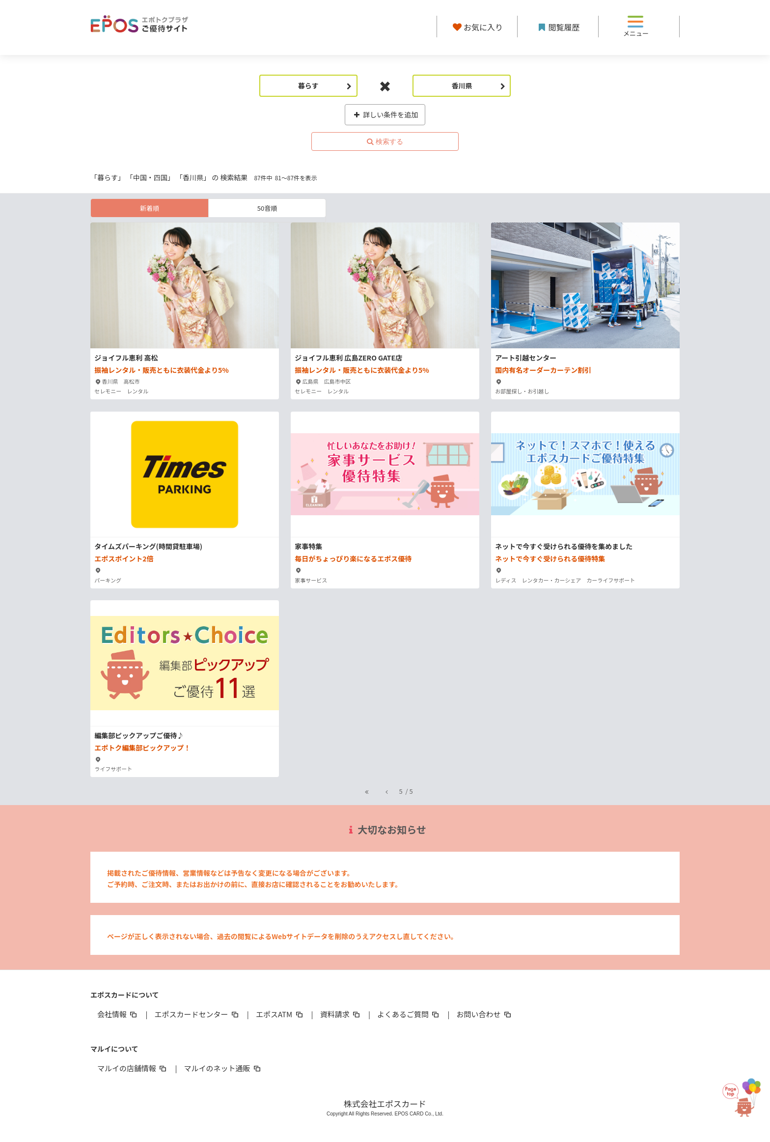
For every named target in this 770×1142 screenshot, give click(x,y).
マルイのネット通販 (223, 1068)
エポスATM (280, 1014)
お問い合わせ (485, 1014)
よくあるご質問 (408, 1014)
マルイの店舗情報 (132, 1068)
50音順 (267, 208)
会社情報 (117, 1014)
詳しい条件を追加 (385, 114)
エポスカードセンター (197, 1014)
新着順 (149, 208)
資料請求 (340, 1014)
